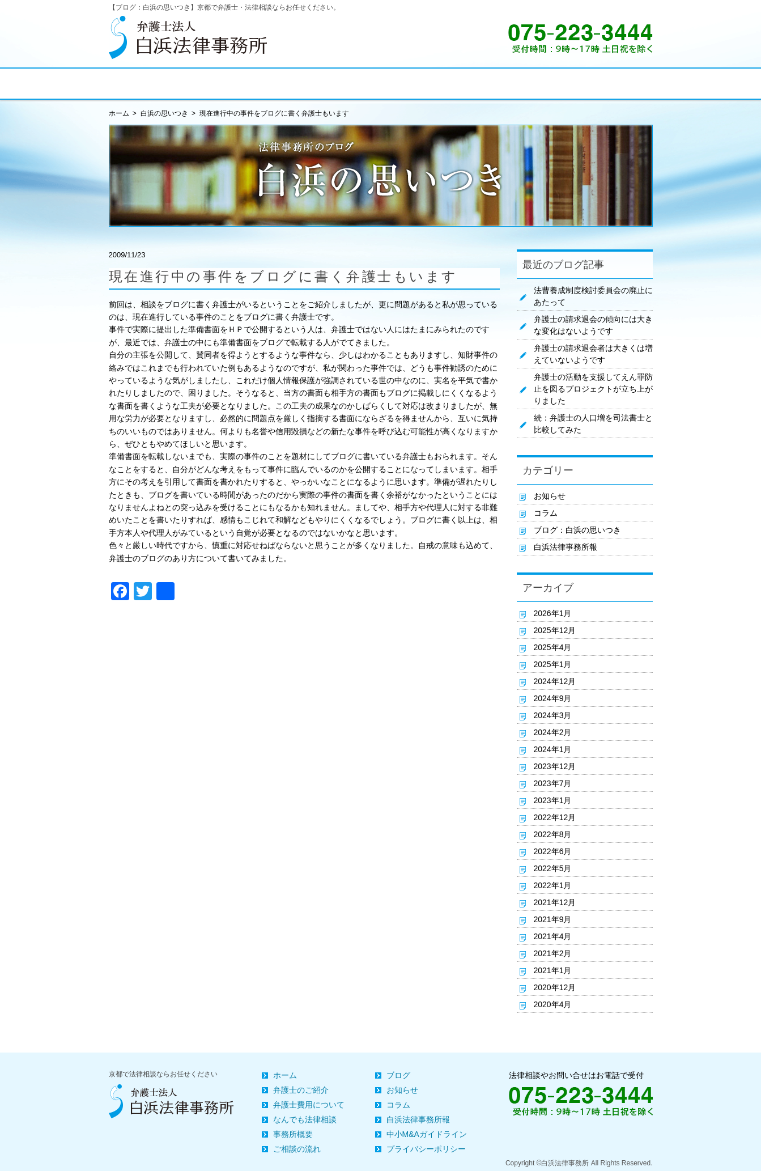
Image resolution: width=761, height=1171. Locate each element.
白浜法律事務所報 (565, 546)
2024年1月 (553, 749)
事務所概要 (293, 1134)
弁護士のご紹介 (301, 1089)
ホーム (285, 1075)
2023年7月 (553, 783)
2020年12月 (555, 987)
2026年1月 (553, 613)
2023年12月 (555, 766)
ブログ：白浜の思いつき (577, 529)
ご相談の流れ (297, 1148)
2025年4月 (553, 647)
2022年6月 (553, 851)
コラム (546, 512)
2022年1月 (553, 885)
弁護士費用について (309, 1104)
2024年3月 (553, 715)
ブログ (398, 1075)
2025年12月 (555, 630)
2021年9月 (553, 919)
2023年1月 (553, 800)
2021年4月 (553, 936)
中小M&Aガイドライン (426, 1134)
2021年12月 (555, 902)
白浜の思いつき (164, 113)
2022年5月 (553, 868)
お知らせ (550, 495)
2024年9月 (553, 698)
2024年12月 (555, 681)
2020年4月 (553, 1004)
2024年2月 (553, 732)
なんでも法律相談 (305, 1119)
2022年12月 (555, 817)
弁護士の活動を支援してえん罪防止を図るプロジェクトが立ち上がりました (593, 388)
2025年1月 (553, 664)
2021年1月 (553, 970)
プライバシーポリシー (426, 1148)
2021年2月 (553, 953)
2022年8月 (553, 834)
